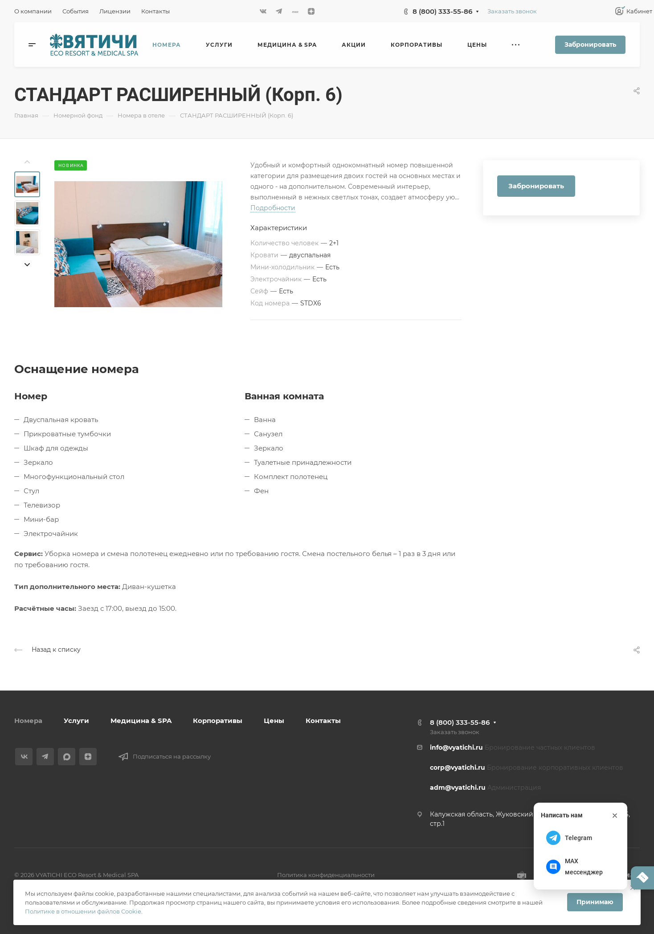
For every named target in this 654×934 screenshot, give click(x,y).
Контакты (323, 720)
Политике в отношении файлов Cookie (83, 911)
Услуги (76, 720)
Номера (28, 720)
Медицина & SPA (141, 720)
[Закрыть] (614, 815)
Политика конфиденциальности (326, 874)
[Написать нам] (642, 877)
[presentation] (27, 162)
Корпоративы (217, 720)
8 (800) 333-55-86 (442, 11)
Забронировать (590, 45)
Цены (274, 720)
